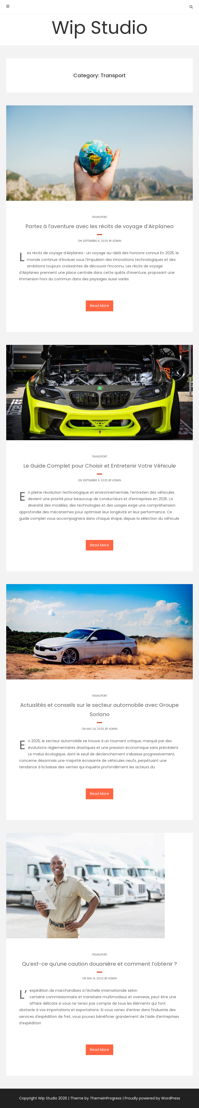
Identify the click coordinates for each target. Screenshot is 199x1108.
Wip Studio (100, 27)
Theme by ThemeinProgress (96, 1098)
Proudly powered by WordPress (152, 1098)
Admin (116, 241)
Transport (99, 217)
